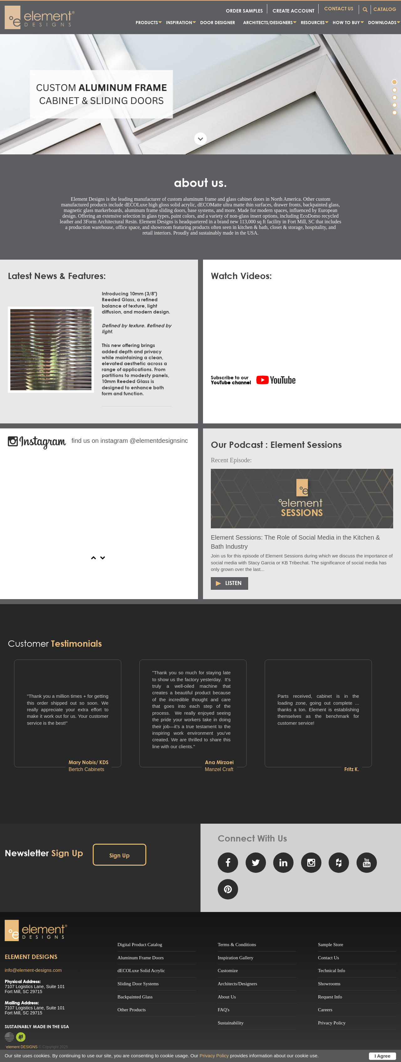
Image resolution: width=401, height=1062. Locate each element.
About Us (227, 996)
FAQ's (223, 1009)
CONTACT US (338, 8)
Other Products (131, 1009)
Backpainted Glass (135, 996)
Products (147, 22)
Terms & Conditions (237, 944)
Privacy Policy (332, 1022)
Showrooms (329, 983)
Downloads (382, 22)
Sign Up (119, 855)
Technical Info (331, 970)
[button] (94, 557)
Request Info (330, 996)
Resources (313, 22)
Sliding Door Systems (138, 983)
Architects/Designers (268, 22)
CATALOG (384, 9)
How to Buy (346, 22)
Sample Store (330, 944)
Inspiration (179, 22)
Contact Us (328, 957)
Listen (233, 583)
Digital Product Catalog (139, 944)
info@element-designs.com (33, 970)
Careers (325, 1009)
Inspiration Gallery (235, 957)
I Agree (382, 1056)
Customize (228, 970)
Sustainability (231, 1022)
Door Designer (217, 22)
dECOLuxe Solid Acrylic (141, 970)
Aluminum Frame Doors (140, 957)
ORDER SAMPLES (244, 10)
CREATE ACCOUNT (293, 10)
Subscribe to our (231, 379)
